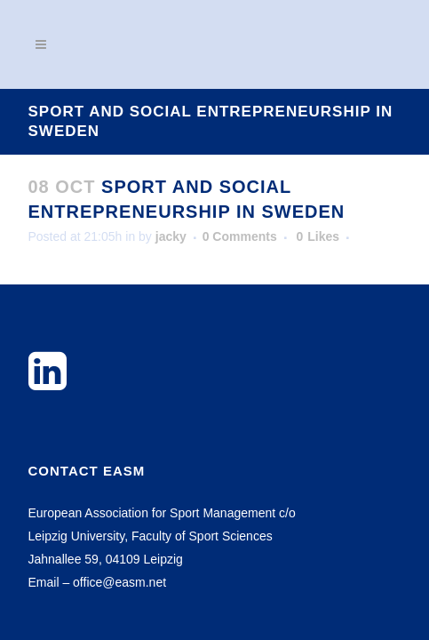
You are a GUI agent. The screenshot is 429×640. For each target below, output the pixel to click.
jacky (171, 236)
